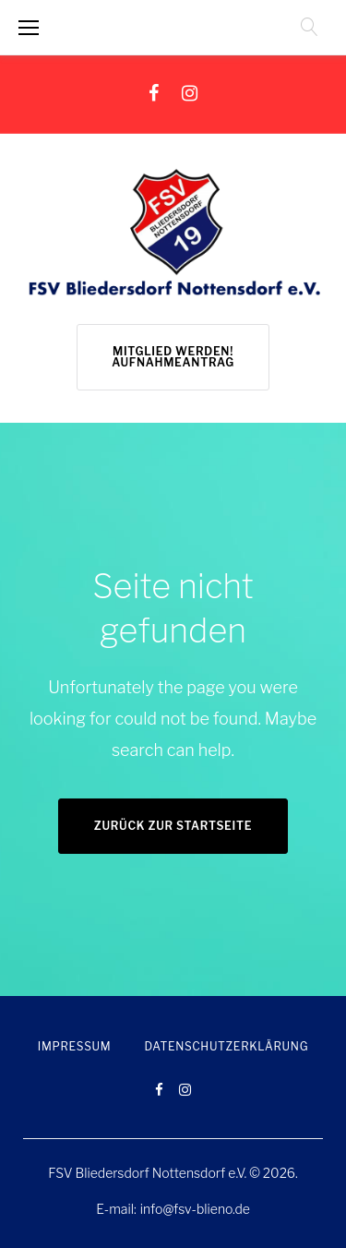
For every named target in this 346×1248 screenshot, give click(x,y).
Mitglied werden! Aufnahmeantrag (173, 356)
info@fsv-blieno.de (195, 1209)
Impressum (75, 1046)
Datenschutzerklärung (226, 1046)
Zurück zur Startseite (173, 826)
